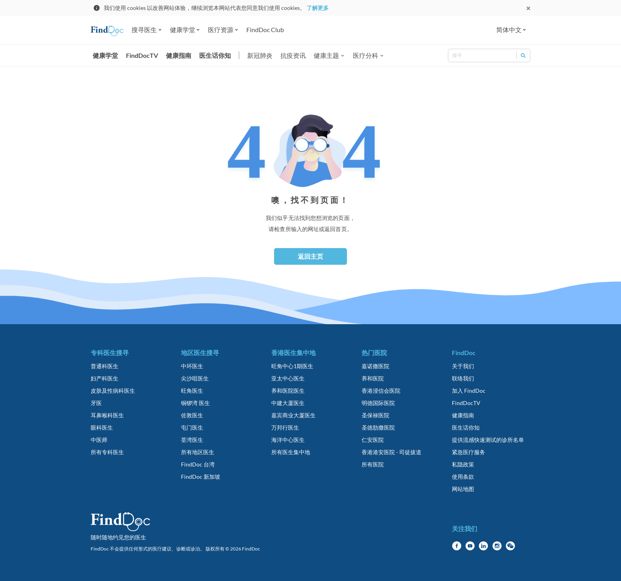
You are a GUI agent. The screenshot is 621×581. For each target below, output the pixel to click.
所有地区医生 (197, 452)
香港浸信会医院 (381, 390)
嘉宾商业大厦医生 (293, 415)
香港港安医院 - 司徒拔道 (391, 452)
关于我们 (463, 366)
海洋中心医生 (288, 439)
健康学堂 (105, 55)
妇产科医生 (104, 378)
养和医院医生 (288, 390)
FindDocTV (142, 55)
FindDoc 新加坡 (200, 476)
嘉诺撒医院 (375, 366)
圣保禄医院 (375, 415)
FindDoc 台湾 (198, 464)
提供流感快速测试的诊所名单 (488, 439)
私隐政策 (463, 464)
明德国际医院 (378, 402)
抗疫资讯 (293, 55)
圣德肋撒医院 (378, 427)
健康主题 (326, 55)
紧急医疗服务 (468, 452)
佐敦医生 (192, 415)
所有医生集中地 (290, 452)
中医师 (99, 439)
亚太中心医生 (288, 378)
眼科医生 (102, 427)
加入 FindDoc (469, 390)
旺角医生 (192, 390)
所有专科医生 (107, 452)
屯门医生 (192, 427)
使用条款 (463, 476)
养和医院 (373, 378)
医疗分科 (365, 55)
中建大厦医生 (288, 402)
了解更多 (318, 7)
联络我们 (463, 378)
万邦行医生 (285, 427)
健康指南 (178, 55)
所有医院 (373, 464)
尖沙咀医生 (195, 378)
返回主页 (310, 256)
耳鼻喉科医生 (107, 415)
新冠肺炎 (259, 55)
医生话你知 (215, 55)
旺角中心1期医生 (292, 366)
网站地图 (463, 488)
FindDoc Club (265, 29)
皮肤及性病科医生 (113, 390)
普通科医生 (104, 366)
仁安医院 (373, 439)
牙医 (96, 402)
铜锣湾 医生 (195, 402)
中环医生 (192, 366)
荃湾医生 (192, 439)
